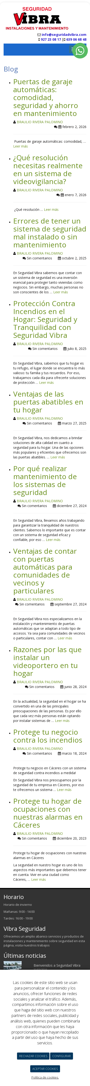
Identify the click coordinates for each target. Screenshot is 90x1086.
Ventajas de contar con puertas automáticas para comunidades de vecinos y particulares (45, 571)
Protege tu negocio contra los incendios (47, 736)
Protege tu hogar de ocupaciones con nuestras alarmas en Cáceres (48, 813)
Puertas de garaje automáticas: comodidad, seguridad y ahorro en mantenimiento (45, 97)
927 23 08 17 (50, 39)
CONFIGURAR (61, 1056)
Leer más (20, 146)
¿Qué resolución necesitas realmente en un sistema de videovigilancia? (48, 169)
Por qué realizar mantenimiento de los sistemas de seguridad (45, 480)
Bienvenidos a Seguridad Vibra (57, 965)
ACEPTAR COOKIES (45, 1069)
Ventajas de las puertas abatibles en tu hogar (48, 402)
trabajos (43, 945)
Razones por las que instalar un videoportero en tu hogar (47, 661)
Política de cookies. (45, 1077)
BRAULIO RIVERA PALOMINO (40, 122)
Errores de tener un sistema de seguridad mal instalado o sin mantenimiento (49, 233)
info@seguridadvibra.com (64, 34)
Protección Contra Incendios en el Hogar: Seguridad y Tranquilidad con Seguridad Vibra (45, 319)
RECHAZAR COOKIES (33, 1056)
